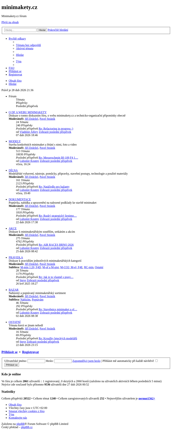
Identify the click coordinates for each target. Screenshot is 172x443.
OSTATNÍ (14, 322)
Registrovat (30, 352)
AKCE (13, 228)
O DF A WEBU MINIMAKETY (28, 112)
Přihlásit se (9, 352)
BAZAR (13, 289)
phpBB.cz (27, 427)
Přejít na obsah (10, 22)
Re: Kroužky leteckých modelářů (58, 338)
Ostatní (99, 267)
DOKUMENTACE (20, 199)
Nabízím (25, 299)
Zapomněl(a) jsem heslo (86, 360)
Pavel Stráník (47, 118)
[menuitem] (28, 45)
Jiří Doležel (31, 118)
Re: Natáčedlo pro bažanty (54, 186)
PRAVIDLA (16, 257)
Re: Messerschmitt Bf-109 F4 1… (58, 157)
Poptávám (37, 299)
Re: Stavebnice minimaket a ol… (58, 309)
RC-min (89, 267)
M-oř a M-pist (50, 267)
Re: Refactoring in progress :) (56, 128)
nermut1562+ (146, 398)
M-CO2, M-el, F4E (71, 267)
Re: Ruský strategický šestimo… (58, 215)
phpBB (20, 423)
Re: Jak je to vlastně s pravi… (56, 277)
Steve (23, 280)
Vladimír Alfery (29, 131)
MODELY (15, 141)
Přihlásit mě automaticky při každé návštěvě (130, 360)
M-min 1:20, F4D (30, 267)
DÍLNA (13, 170)
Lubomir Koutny (29, 160)
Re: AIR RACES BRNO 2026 (56, 244)
